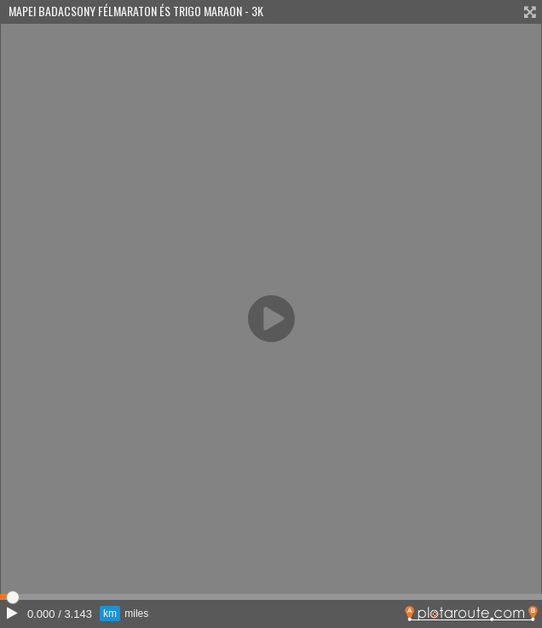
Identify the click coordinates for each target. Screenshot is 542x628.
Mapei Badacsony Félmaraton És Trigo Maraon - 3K (136, 11)
